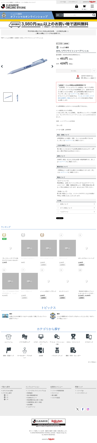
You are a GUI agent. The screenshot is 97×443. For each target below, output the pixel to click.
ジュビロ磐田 (9, 38)
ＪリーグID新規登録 (58, 390)
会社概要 (30, 404)
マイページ (55, 393)
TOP (2, 38)
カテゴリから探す (7, 390)
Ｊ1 (7, 395)
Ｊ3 (7, 399)
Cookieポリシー (32, 397)
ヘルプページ (74, 94)
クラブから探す (7, 393)
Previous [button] (2, 66)
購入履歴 (54, 395)
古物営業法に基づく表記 (34, 402)
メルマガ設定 (56, 397)
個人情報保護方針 (32, 395)
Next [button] (52, 66)
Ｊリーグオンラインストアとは (36, 390)
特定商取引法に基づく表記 (35, 400)
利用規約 (30, 393)
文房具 (17, 38)
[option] (27, 66)
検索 (94, 15)
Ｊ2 (7, 397)
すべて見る (91, 362)
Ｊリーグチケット (73, 1)
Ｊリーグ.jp (63, 1)
